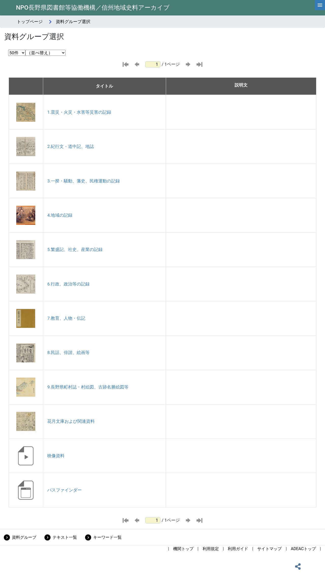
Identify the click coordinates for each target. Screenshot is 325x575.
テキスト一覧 (65, 537)
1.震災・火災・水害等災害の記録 (79, 112)
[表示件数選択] (16, 53)
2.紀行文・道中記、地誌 (70, 146)
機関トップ (183, 548)
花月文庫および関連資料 (71, 421)
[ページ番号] (152, 64)
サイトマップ (269, 548)
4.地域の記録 (59, 215)
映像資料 (55, 455)
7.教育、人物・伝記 (66, 318)
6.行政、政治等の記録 (68, 283)
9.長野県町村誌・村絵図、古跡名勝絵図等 (87, 387)
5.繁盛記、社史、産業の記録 (75, 249)
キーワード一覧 (107, 537)
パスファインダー (64, 490)
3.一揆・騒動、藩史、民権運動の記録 (83, 180)
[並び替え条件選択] (45, 53)
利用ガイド (238, 548)
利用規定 (211, 548)
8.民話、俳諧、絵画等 (68, 352)
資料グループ (24, 537)
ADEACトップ (303, 548)
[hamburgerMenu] (320, 5)
